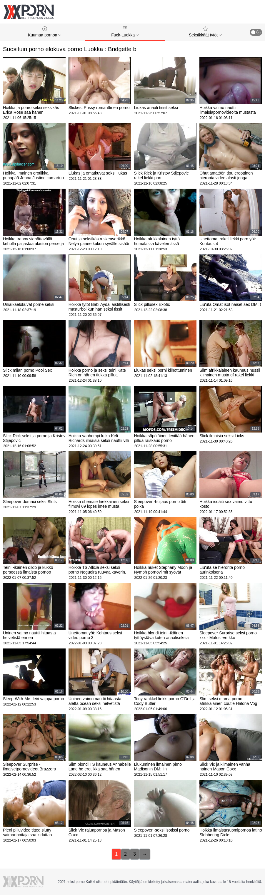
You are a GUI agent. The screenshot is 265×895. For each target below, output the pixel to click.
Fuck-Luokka (125, 31)
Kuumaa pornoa (44, 31)
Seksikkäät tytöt (205, 31)
